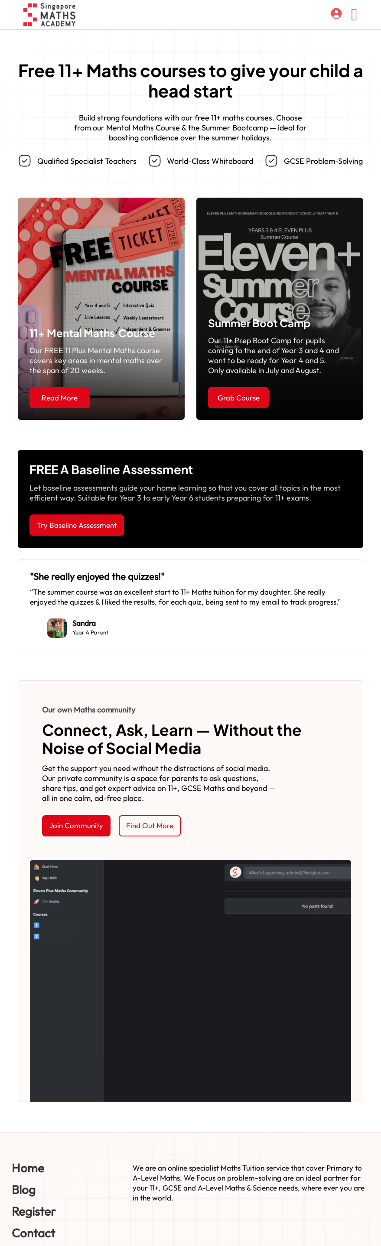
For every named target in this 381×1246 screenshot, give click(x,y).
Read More (60, 397)
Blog (24, 1189)
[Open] (354, 14)
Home (28, 1168)
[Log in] (336, 14)
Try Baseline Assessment (77, 525)
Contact (33, 1233)
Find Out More (149, 825)
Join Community (76, 825)
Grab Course (239, 397)
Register (34, 1211)
